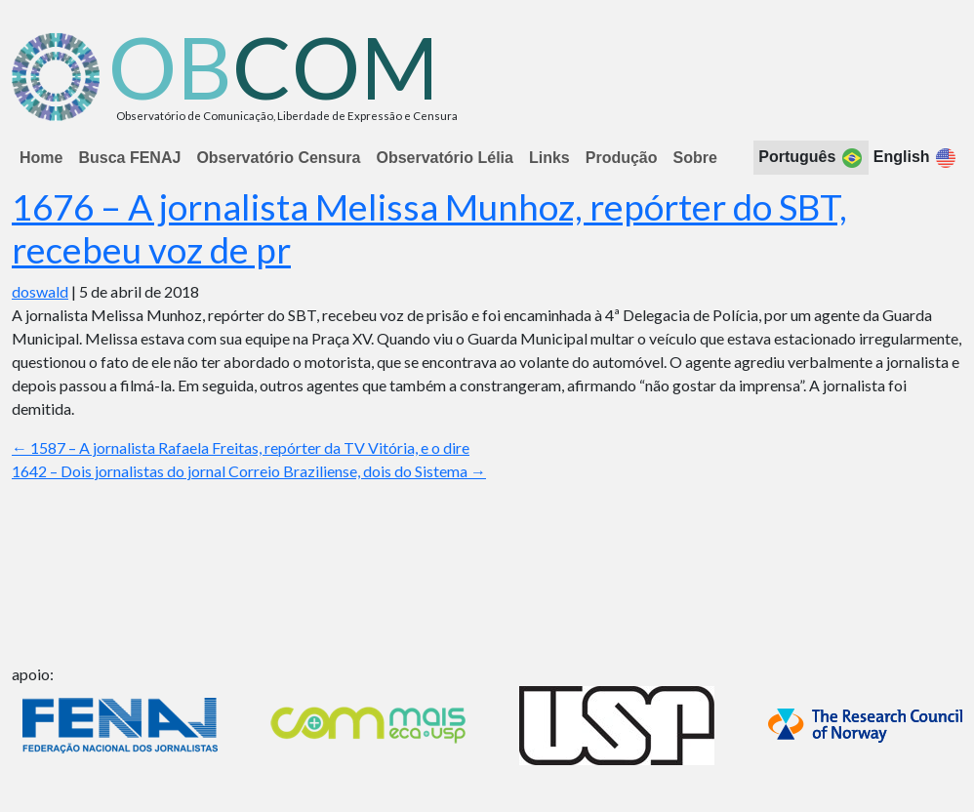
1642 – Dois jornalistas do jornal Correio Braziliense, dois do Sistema (249, 471)
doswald (40, 291)
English (915, 158)
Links (549, 157)
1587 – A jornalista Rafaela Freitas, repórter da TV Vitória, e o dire (240, 447)
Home (41, 157)
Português (811, 158)
